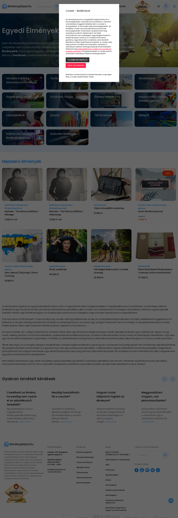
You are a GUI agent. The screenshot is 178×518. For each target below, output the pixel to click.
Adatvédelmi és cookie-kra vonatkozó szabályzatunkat (88, 50)
